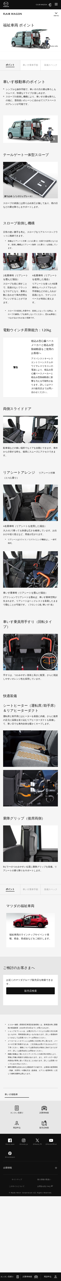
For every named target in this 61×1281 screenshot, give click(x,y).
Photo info (53, 46)
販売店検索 (30, 990)
